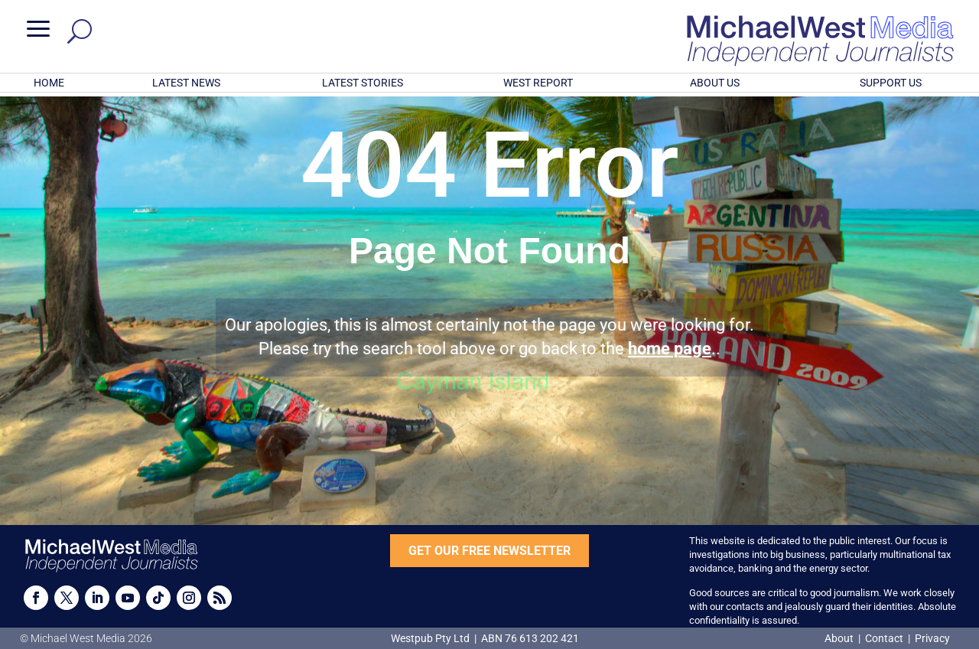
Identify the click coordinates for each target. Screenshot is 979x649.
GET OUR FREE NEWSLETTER (489, 550)
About (840, 638)
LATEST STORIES (362, 83)
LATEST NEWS (186, 83)
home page (669, 348)
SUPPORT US (891, 83)
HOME (49, 83)
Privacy (932, 638)
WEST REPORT (538, 83)
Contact (884, 638)
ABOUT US (715, 83)
